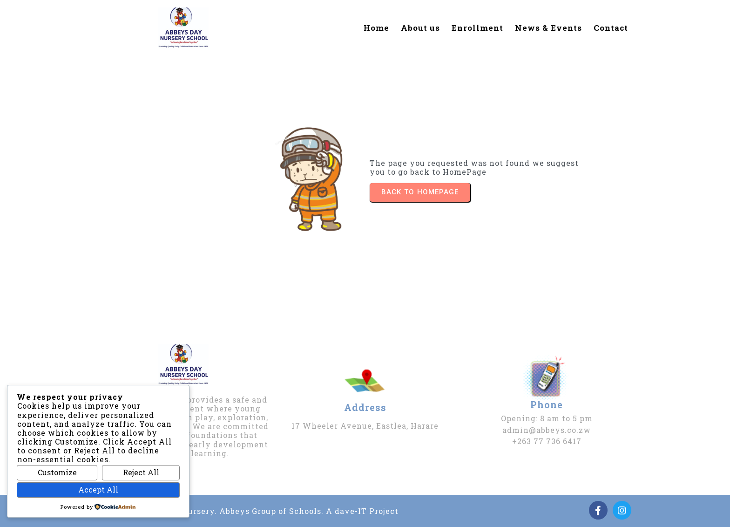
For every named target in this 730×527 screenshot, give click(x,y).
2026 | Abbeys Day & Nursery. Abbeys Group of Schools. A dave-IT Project (248, 511)
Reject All (141, 472)
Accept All (98, 489)
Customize (57, 472)
